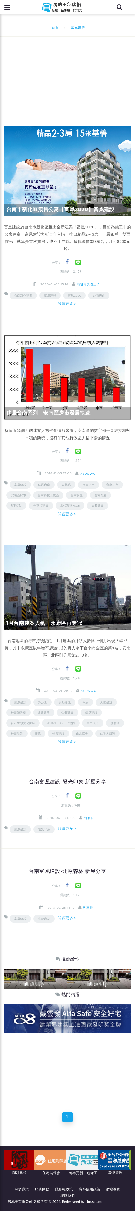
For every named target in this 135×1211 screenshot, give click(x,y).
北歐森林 (44, 919)
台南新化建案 (23, 295)
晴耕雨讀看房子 (88, 284)
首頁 (54, 27)
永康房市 (112, 485)
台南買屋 (100, 495)
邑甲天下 (93, 723)
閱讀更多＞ (67, 303)
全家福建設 (41, 505)
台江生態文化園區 (23, 723)
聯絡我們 (67, 1195)
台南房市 (99, 295)
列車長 (89, 818)
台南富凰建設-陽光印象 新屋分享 (67, 782)
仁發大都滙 (107, 733)
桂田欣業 (17, 733)
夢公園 (42, 702)
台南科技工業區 (48, 495)
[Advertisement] (69, 74)
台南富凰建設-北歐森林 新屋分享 (67, 871)
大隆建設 (106, 702)
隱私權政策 (64, 1189)
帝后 (85, 702)
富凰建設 (50, 295)
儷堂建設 (91, 712)
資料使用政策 (89, 1189)
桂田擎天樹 (18, 712)
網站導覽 (113, 1189)
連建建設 (44, 712)
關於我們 (22, 1189)
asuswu (88, 473)
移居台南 (44, 485)
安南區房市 (18, 495)
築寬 (38, 733)
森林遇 (115, 723)
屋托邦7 (16, 505)
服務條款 (42, 1189)
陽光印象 (44, 829)
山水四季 (82, 733)
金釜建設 (98, 505)
